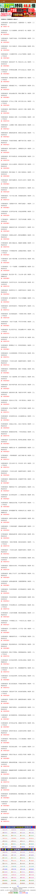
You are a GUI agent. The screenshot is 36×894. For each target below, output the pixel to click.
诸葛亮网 (13, 863)
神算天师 (13, 829)
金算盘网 (5, 869)
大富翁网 (13, 857)
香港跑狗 (13, 838)
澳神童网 (31, 869)
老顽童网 (22, 880)
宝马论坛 (13, 872)
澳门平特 (13, 860)
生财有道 (22, 844)
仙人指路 (31, 832)
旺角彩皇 (22, 838)
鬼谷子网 (5, 852)
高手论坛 (22, 872)
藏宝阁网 (22, 855)
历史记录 (33, 1)
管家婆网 (31, 860)
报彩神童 (22, 857)
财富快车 (5, 832)
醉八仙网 (5, 866)
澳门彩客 (22, 874)
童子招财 (13, 835)
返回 (4, 1)
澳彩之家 (13, 874)
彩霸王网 (13, 832)
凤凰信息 (13, 841)
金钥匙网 (22, 863)
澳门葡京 (22, 877)
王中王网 (31, 874)
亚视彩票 (31, 844)
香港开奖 (13, 846)
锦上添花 (22, 852)
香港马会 (31, 838)
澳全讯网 (13, 866)
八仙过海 (22, 832)
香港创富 (22, 846)
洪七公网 (22, 869)
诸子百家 (13, 869)
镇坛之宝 (22, 841)
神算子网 (5, 863)
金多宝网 (31, 880)
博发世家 (5, 841)
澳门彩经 (13, 877)
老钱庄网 (5, 872)
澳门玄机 (31, 857)
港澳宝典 (5, 880)
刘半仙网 (13, 883)
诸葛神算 (5, 883)
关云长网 (31, 866)
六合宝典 (5, 844)
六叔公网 (31, 846)
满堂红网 (22, 829)
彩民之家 (5, 860)
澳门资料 (5, 877)
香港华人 (13, 844)
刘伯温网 (5, 857)
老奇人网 (22, 860)
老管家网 (13, 880)
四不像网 (31, 863)
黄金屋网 (5, 835)
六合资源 (22, 835)
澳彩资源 (5, 874)
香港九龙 (31, 841)
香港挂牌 (31, 835)
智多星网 (13, 852)
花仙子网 (5, 829)
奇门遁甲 (13, 855)
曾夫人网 (22, 866)
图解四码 (31, 872)
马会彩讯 (31, 852)
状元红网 (31, 877)
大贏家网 (31, 855)
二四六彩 (5, 846)
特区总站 (5, 838)
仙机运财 (31, 829)
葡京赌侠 (5, 855)
